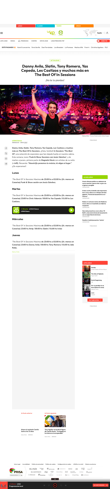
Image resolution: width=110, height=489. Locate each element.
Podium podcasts (51, 474)
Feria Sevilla (36, 47)
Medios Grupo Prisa (16, 475)
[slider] (55, 481)
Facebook (6, 148)
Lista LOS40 (3, 41)
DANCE (59, 26)
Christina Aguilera (97, 47)
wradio (51, 471)
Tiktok (47, 443)
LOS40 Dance (17, 141)
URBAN (78, 26)
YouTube (51, 443)
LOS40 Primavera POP (57, 41)
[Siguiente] (107, 47)
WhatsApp (6, 158)
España (99, 33)
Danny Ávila (15, 252)
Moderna (41, 474)
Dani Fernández (47, 47)
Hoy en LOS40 (44, 41)
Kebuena (87, 471)
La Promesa (69, 47)
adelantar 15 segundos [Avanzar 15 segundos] (61, 485)
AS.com (75, 469)
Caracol (89, 469)
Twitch (62, 443)
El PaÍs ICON (59, 474)
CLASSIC (40, 26)
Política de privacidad (37, 464)
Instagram (43, 443)
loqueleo (75, 474)
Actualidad (55, 60)
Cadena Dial (66, 471)
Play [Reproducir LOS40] (55, 485)
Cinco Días (59, 471)
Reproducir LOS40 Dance (71, 210)
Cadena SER (70, 469)
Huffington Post (35, 471)
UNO (46, 471)
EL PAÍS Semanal (73, 471)
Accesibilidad (26, 464)
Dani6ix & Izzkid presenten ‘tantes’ (93, 220)
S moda (67, 474)
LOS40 (20, 26)
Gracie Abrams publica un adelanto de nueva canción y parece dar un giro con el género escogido (94, 183)
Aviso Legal (17, 464)
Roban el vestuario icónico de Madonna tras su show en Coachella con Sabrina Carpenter (94, 203)
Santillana (51, 469)
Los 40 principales (42, 469)
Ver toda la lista (94, 300)
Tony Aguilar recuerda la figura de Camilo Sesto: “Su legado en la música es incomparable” (55, 431)
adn (82, 469)
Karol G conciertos (23, 47)
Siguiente (66, 485)
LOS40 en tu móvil (78, 464)
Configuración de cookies (64, 464)
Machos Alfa (78, 47)
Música (12, 41)
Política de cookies (50, 464)
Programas (24, 41)
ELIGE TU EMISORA (99, 485)
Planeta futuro (80, 471)
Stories (66, 443)
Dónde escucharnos (90, 464)
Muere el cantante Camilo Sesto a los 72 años (30, 430)
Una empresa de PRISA (16, 470)
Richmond (32, 474)
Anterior (44, 485)
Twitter (6, 153)
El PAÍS (33, 469)
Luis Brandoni (58, 47)
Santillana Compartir (61, 469)
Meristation (84, 474)
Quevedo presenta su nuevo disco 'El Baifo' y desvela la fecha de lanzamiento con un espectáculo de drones (94, 213)
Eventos (34, 41)
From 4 (86, 47)
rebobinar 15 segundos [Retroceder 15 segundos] (49, 485)
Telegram (6, 164)
